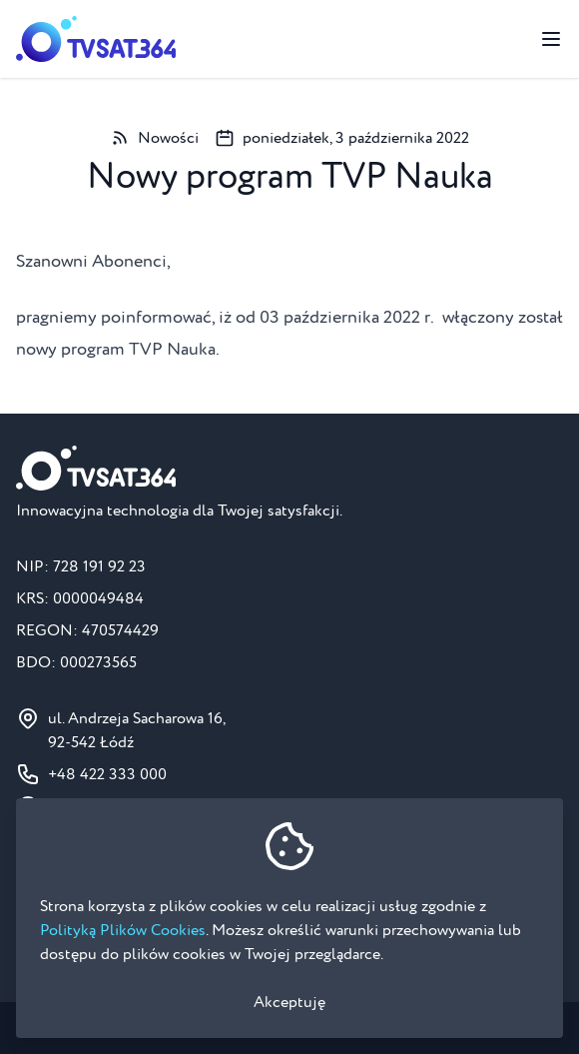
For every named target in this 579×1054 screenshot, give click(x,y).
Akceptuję (289, 1002)
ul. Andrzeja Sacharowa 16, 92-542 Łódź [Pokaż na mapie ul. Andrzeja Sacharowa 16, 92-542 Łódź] (137, 730)
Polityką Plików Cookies (123, 930)
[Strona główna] (96, 39)
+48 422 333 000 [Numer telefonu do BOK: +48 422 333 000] (107, 774)
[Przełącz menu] (551, 39)
